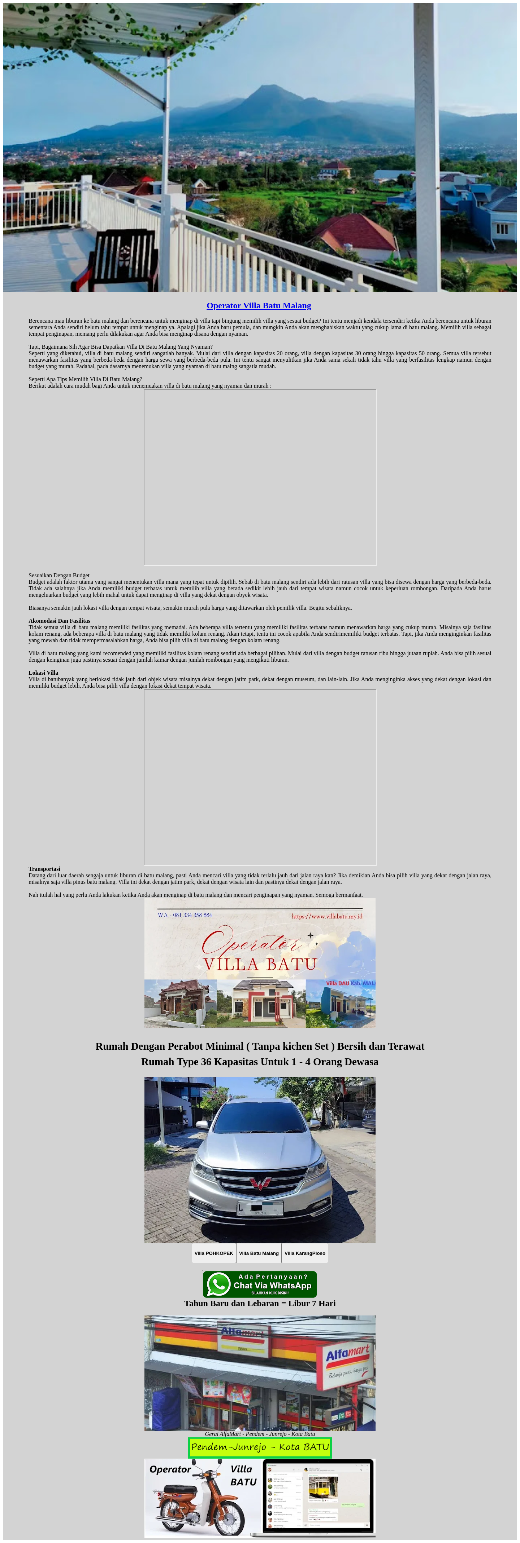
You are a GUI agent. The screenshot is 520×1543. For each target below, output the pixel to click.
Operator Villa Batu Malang (259, 305)
